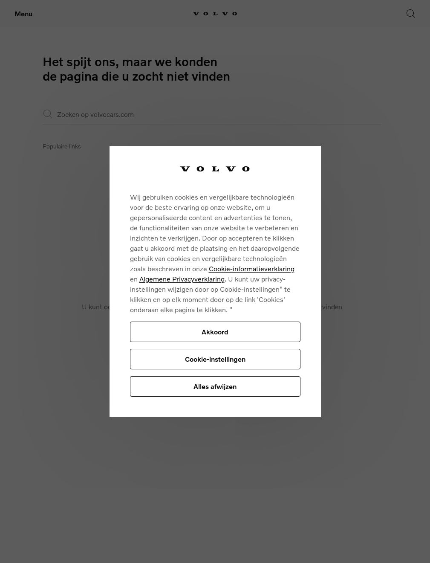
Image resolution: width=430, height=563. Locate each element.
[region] (215, 282)
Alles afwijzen (215, 386)
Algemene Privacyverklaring (182, 279)
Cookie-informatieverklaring (251, 268)
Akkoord (215, 332)
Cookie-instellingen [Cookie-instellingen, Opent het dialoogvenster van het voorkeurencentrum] (215, 359)
